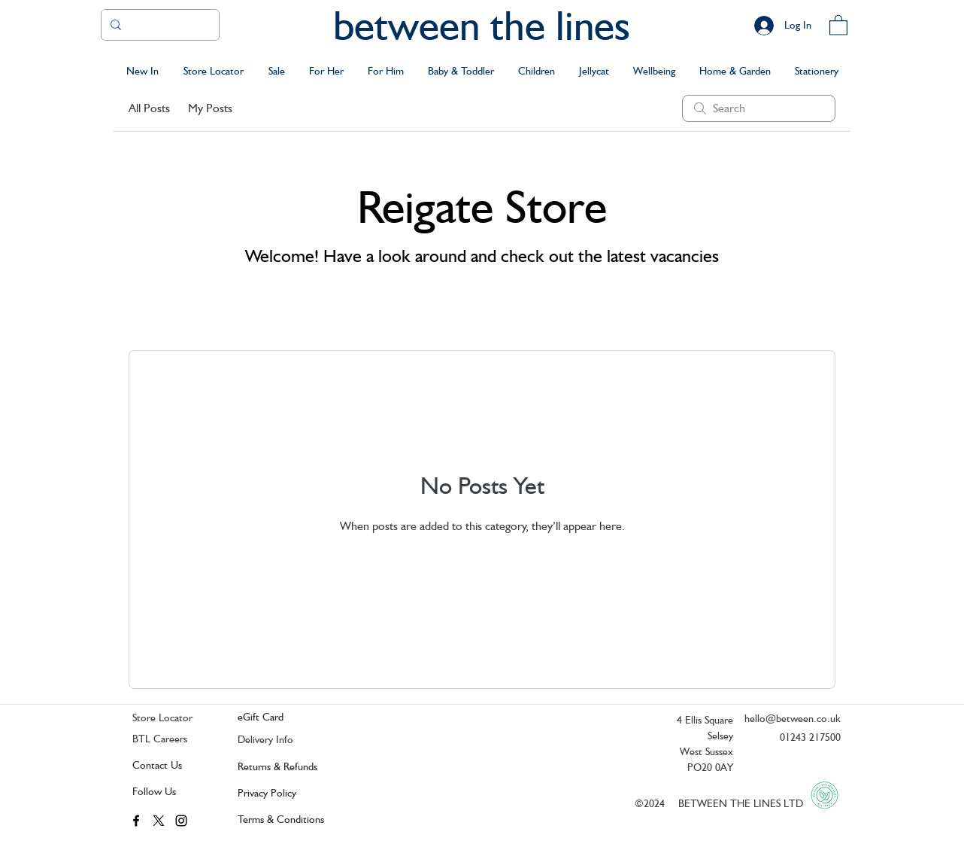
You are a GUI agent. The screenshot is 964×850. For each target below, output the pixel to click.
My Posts (210, 108)
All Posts (149, 108)
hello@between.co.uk (792, 718)
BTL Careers (159, 739)
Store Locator (162, 717)
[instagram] (181, 820)
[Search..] (158, 25)
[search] (758, 108)
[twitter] (158, 820)
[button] (838, 24)
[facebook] (136, 820)
